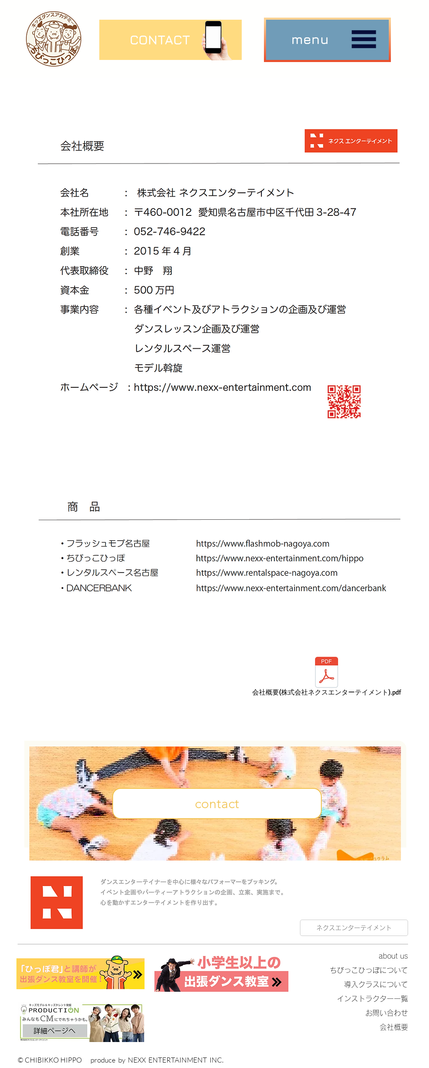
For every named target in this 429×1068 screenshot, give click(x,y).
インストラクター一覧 (372, 998)
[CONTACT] (160, 40)
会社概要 (394, 1027)
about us (393, 955)
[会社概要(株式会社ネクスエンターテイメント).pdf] (326, 678)
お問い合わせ (386, 1012)
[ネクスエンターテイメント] (354, 928)
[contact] (217, 803)
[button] (327, 40)
